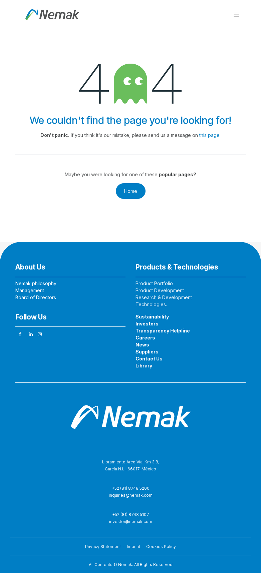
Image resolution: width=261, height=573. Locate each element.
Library (144, 365)
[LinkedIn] (30, 334)
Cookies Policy (161, 546)
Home (130, 191)
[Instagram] (40, 334)
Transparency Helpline (163, 330)
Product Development (160, 290)
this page (209, 135)
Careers (145, 337)
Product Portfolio (154, 283)
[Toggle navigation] (236, 14)
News (142, 344)
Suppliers (147, 351)
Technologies (151, 304)
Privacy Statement (103, 546)
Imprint (134, 546)
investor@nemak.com (130, 521)
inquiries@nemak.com (131, 495)
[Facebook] (20, 334)
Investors (147, 323)
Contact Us (149, 358)
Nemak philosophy (35, 283)
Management (29, 290)
